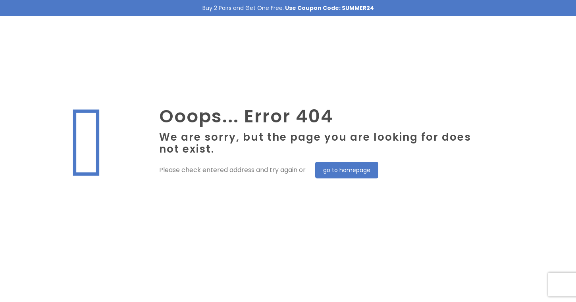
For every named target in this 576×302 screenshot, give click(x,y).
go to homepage (346, 170)
